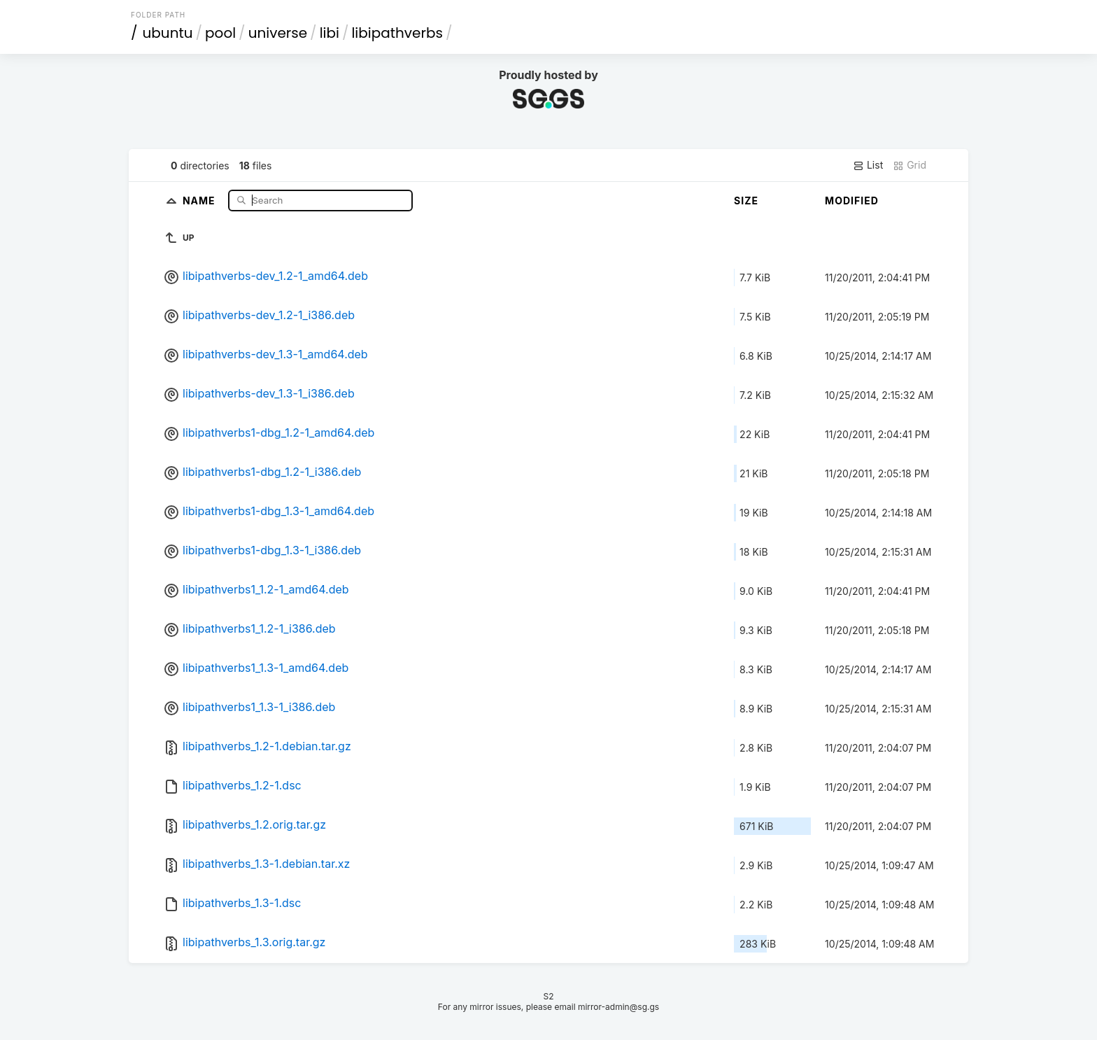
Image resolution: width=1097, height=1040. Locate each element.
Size (746, 200)
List (868, 165)
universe (277, 33)
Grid (909, 165)
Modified (852, 200)
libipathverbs (396, 33)
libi (329, 33)
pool (220, 33)
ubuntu (168, 33)
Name (200, 200)
